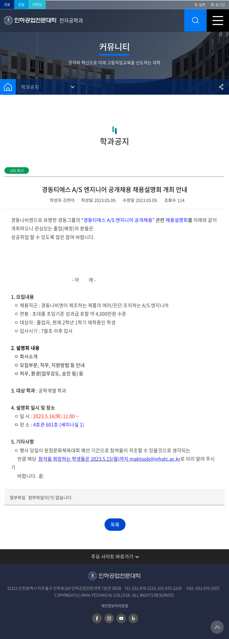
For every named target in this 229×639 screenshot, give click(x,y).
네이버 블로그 (133, 618)
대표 (7, 4)
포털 (21, 4)
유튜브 (121, 618)
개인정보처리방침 (114, 605)
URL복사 (17, 170)
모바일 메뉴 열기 (218, 20)
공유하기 (221, 87)
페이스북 (97, 618)
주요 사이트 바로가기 (112, 556)
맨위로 (217, 627)
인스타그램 (109, 618)
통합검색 (195, 20)
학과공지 (30, 87)
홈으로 (8, 87)
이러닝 (37, 4)
